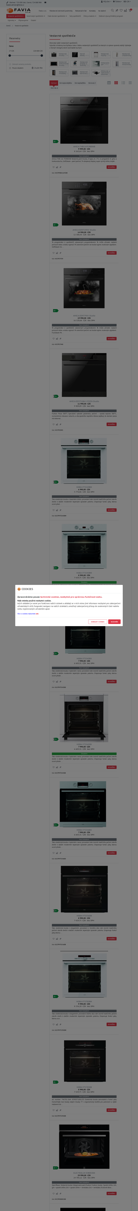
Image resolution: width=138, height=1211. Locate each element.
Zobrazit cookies (97, 622)
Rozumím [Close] (114, 622)
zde (37, 614)
